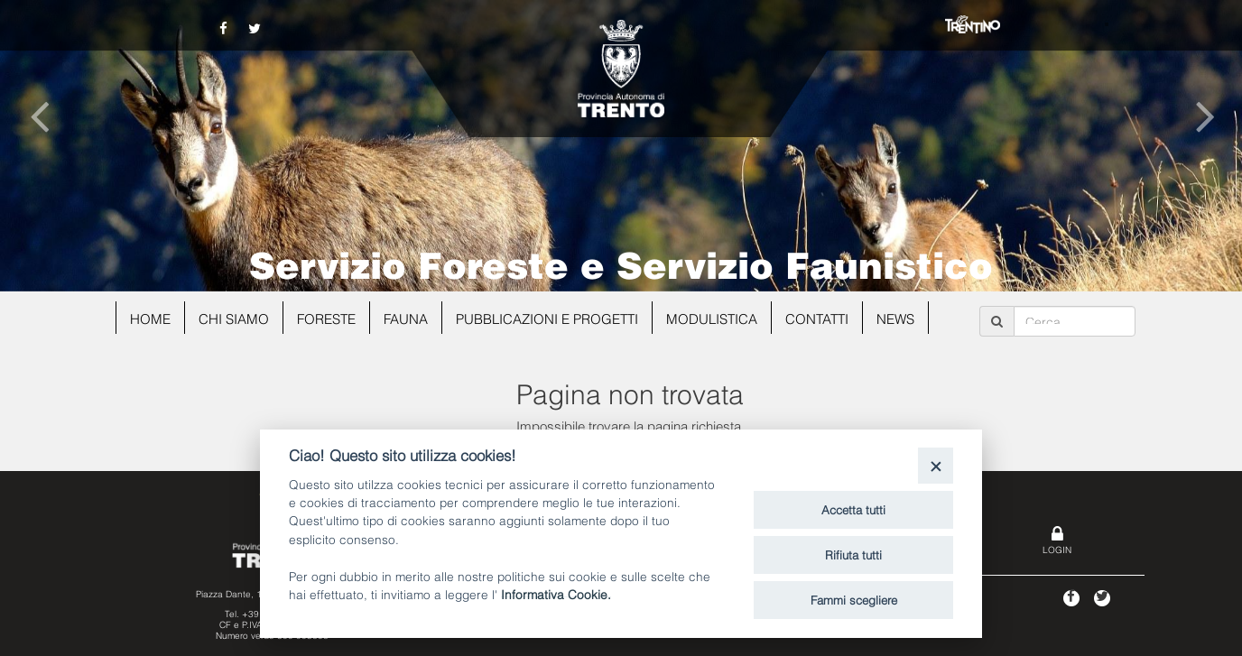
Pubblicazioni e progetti (547, 317)
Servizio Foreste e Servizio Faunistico (621, 263)
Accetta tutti (853, 509)
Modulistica (711, 317)
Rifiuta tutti (853, 554)
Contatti (816, 317)
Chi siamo (234, 317)
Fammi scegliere (854, 599)
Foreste (326, 317)
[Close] (935, 465)
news (895, 317)
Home (150, 317)
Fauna (406, 317)
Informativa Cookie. (556, 593)
